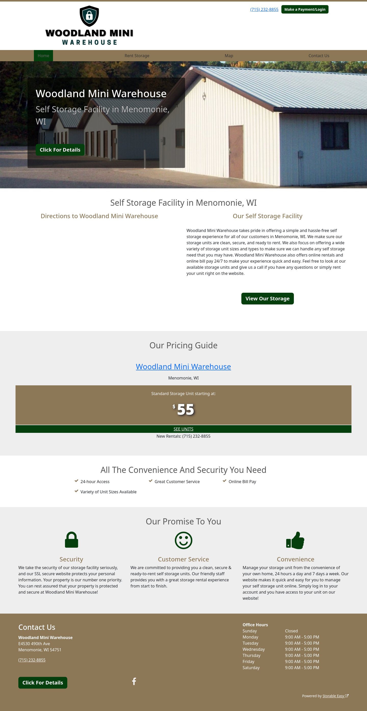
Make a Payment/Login (304, 9)
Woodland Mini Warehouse (183, 366)
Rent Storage (137, 55)
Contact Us (319, 55)
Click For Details (60, 149)
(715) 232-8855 (264, 9)
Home (43, 55)
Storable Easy (335, 695)
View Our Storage (267, 298)
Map (229, 55)
